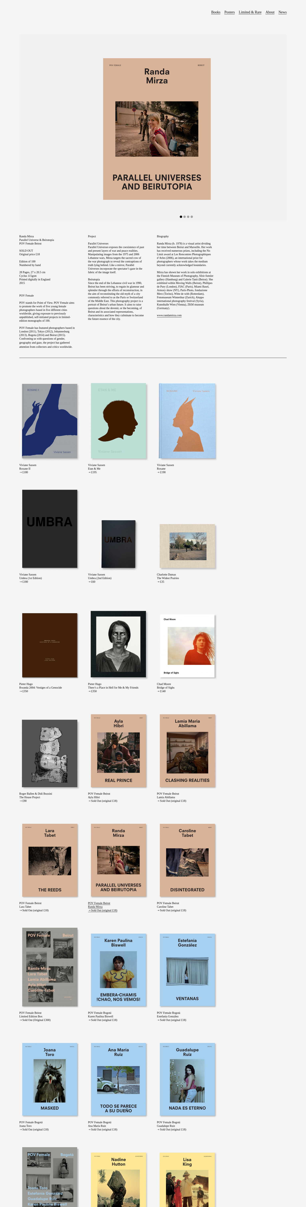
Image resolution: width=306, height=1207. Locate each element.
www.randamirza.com (169, 315)
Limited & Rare (250, 12)
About (269, 12)
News (282, 12)
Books (215, 12)
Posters (229, 12)
